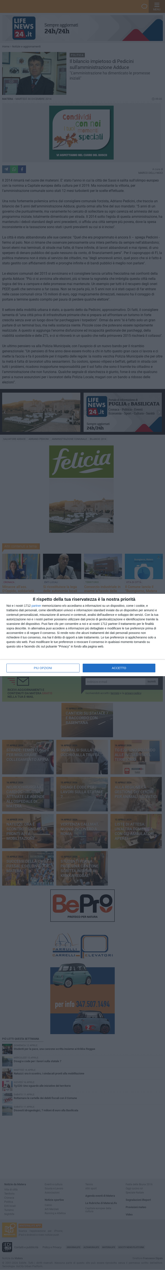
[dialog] (82, 635)
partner (36, 605)
